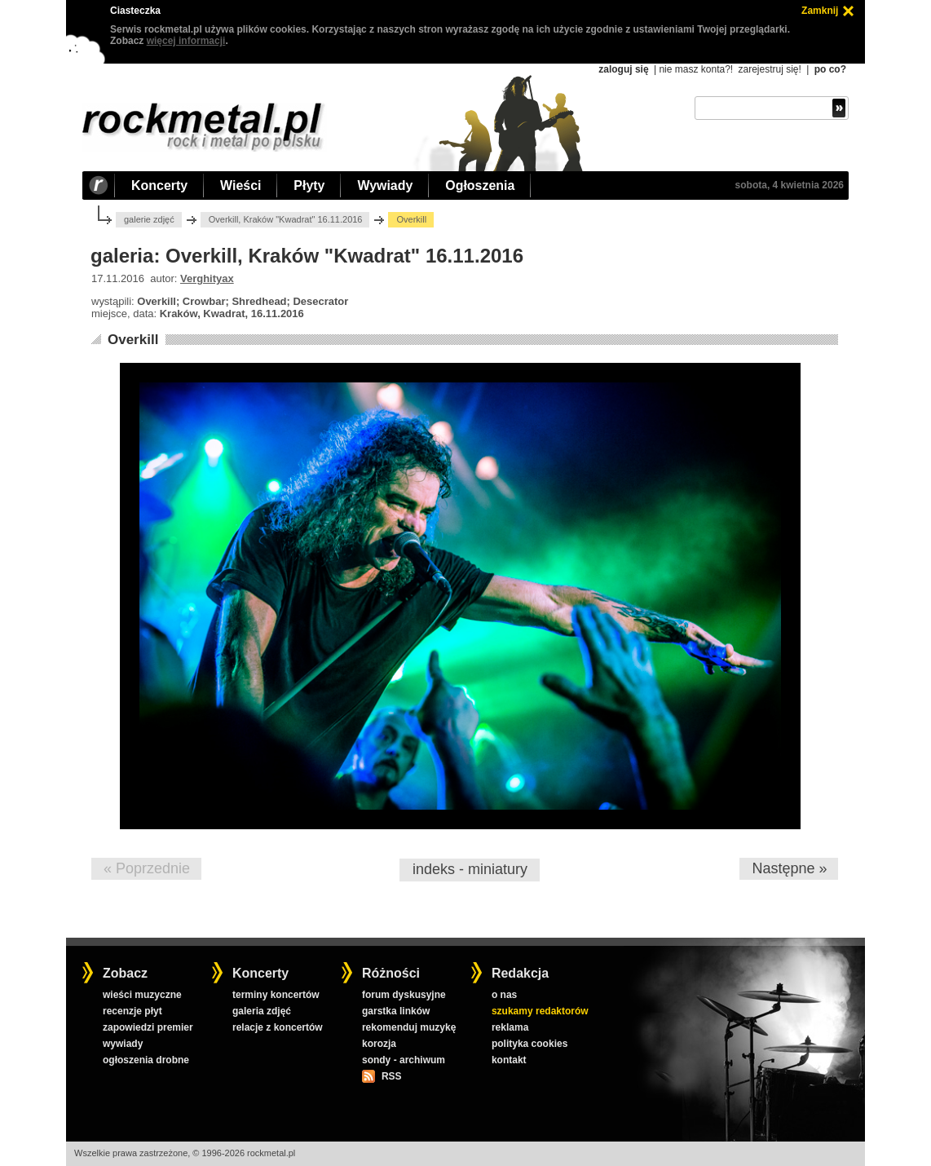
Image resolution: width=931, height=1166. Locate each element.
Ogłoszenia (479, 185)
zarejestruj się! (769, 69)
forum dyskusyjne (404, 994)
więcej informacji (186, 40)
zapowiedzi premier (148, 1027)
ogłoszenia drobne (146, 1060)
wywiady (123, 1043)
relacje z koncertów (277, 1027)
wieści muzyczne (142, 994)
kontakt (509, 1060)
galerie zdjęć (149, 219)
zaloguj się (623, 69)
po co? (830, 69)
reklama (510, 1027)
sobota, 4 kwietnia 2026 (789, 185)
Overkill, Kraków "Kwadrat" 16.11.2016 (286, 219)
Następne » (789, 868)
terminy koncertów (276, 994)
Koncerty (159, 185)
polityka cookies (529, 1043)
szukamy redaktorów (540, 1011)
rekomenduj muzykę (409, 1027)
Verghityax (207, 278)
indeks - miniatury (470, 869)
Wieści (240, 185)
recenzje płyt (132, 1011)
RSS (391, 1076)
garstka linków (396, 1011)
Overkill (133, 339)
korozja (379, 1043)
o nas (504, 994)
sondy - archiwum (403, 1060)
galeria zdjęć (261, 1011)
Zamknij (819, 10)
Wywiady (385, 185)
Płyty (308, 185)
